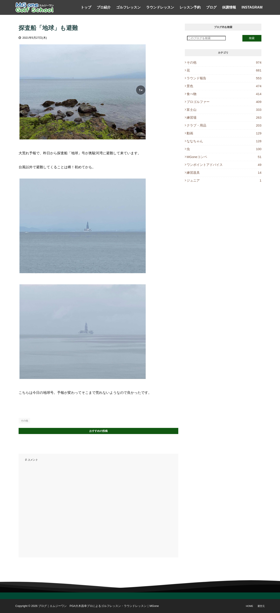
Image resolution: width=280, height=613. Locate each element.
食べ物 (224, 94)
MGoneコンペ (224, 157)
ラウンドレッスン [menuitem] (160, 7)
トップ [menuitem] (86, 7)
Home (249, 606)
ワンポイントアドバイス (224, 165)
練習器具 (224, 172)
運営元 (261, 606)
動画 (224, 133)
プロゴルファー (224, 102)
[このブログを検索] (206, 38)
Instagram (252, 7)
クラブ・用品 (224, 125)
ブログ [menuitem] (211, 7)
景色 (224, 86)
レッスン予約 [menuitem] (190, 7)
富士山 (224, 109)
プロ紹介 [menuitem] (104, 7)
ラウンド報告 (224, 78)
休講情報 (229, 7)
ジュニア (224, 180)
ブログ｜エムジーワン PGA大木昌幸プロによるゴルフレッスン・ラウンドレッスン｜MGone (98, 606)
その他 (24, 420)
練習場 (224, 117)
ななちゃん (224, 141)
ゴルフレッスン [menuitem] (128, 7)
